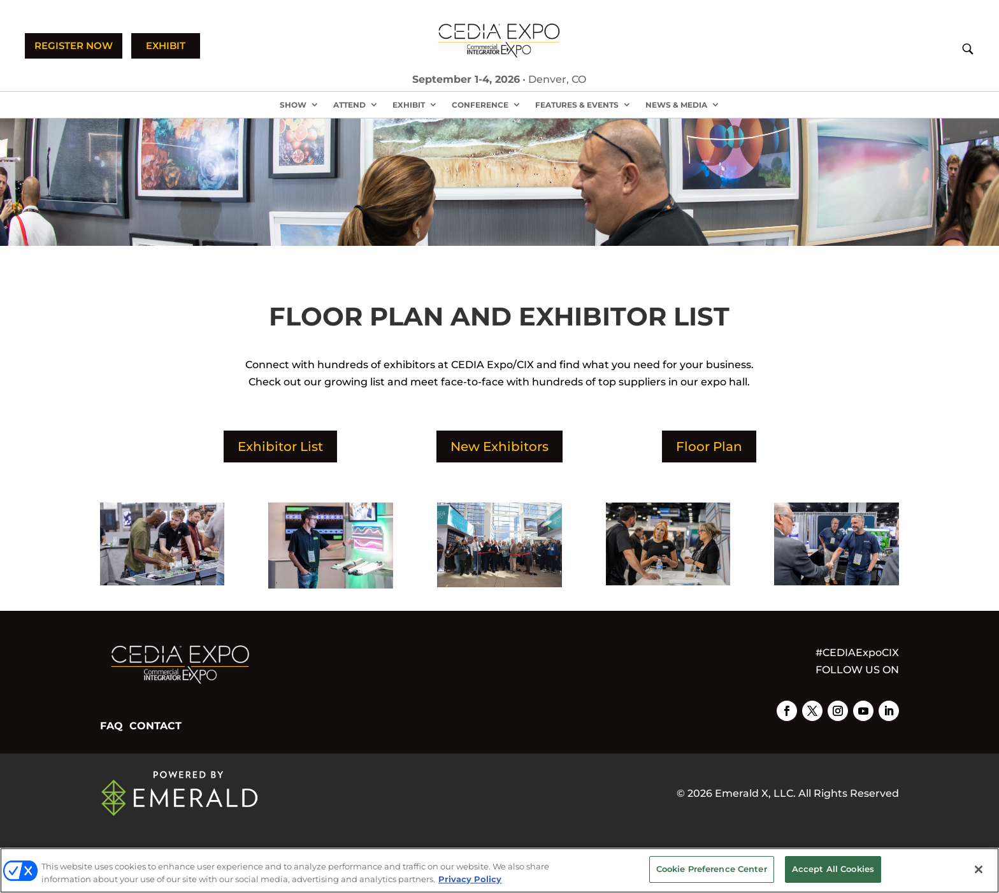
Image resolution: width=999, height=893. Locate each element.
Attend (349, 105)
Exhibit (408, 105)
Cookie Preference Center (711, 869)
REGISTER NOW (73, 45)
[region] (499, 870)
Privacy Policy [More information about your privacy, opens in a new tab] (469, 879)
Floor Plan (709, 446)
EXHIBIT (165, 45)
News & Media (676, 105)
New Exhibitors (499, 446)
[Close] (979, 869)
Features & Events (577, 105)
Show (293, 105)
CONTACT (155, 726)
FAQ (111, 726)
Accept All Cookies (833, 869)
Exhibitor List (280, 446)
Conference (480, 105)
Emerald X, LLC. (755, 793)
